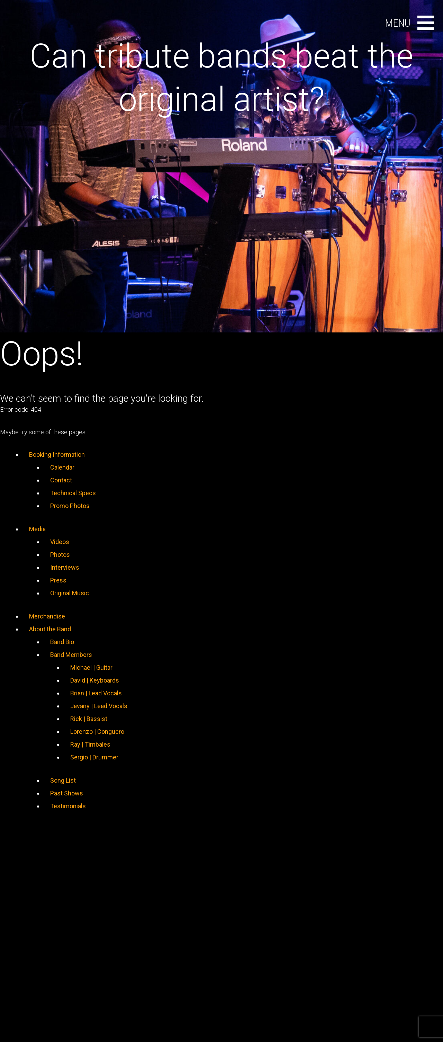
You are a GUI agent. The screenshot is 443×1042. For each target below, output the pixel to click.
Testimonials (68, 806)
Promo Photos (70, 505)
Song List (63, 780)
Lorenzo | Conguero (97, 731)
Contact (61, 480)
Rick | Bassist (88, 718)
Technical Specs (73, 493)
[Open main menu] (425, 23)
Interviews (64, 567)
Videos (59, 541)
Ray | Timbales (90, 744)
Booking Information (57, 454)
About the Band (50, 629)
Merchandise (47, 616)
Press (58, 580)
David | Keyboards (94, 680)
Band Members (71, 654)
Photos (60, 554)
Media (37, 529)
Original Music (69, 593)
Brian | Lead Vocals (96, 693)
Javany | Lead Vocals (98, 706)
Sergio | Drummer (94, 757)
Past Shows (66, 793)
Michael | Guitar (91, 667)
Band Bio (62, 641)
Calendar (62, 467)
